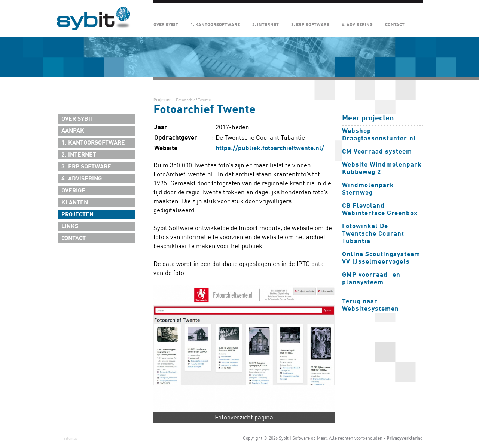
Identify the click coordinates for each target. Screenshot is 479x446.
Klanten (74, 202)
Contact (395, 24)
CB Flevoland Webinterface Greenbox (380, 209)
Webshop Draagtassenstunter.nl (379, 134)
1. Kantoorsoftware (215, 24)
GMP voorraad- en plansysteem (371, 278)
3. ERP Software (310, 24)
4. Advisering (357, 24)
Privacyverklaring (405, 438)
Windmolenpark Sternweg (368, 189)
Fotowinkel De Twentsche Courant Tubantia (373, 234)
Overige (73, 190)
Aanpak (72, 130)
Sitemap (71, 438)
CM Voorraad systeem (377, 151)
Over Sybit (165, 24)
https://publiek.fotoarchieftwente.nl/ (270, 148)
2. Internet (265, 24)
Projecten (77, 214)
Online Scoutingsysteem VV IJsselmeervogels (381, 258)
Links (69, 226)
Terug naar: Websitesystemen (370, 305)
